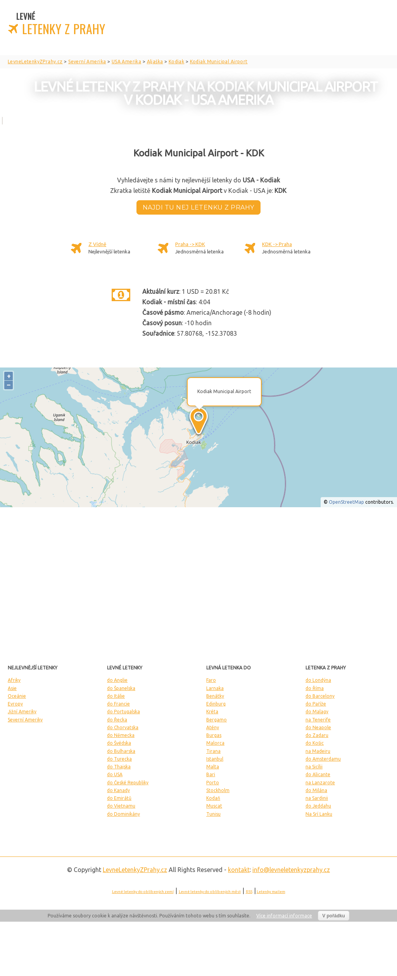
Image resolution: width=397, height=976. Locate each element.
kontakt (239, 869)
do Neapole (318, 727)
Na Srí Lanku (319, 814)
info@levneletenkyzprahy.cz (291, 869)
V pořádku (333, 916)
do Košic (315, 742)
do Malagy (317, 711)
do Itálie (116, 696)
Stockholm (218, 790)
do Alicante (318, 774)
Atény (212, 727)
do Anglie (117, 680)
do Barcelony (320, 696)
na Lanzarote (320, 782)
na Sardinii (317, 798)
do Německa (121, 735)
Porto (212, 782)
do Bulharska (121, 751)
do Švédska (119, 742)
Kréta (212, 711)
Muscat (214, 805)
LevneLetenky (135, 869)
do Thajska (119, 766)
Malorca (215, 742)
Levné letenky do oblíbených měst (210, 891)
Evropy (15, 703)
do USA (115, 774)
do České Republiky (127, 782)
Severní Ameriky (25, 719)
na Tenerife (318, 719)
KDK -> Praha (277, 244)
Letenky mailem (271, 891)
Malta (212, 766)
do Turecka (119, 758)
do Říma (315, 688)
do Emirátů (119, 798)
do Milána (316, 790)
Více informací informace (284, 915)
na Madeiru (318, 751)
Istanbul (214, 758)
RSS (249, 891)
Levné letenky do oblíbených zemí (143, 891)
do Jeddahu (318, 805)
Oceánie (17, 696)
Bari (210, 774)
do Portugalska (123, 711)
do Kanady (118, 790)
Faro (211, 680)
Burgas (213, 735)
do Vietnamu (121, 805)
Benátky (215, 696)
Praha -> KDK (190, 244)
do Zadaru (317, 735)
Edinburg (216, 703)
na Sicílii (314, 766)
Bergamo (216, 719)
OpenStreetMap (346, 501)
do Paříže (316, 703)
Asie (12, 688)
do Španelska (121, 688)
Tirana (213, 751)
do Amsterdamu (323, 758)
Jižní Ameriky (22, 711)
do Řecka (117, 719)
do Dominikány (123, 814)
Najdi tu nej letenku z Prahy (198, 207)
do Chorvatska (122, 727)
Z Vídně (97, 244)
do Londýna (318, 680)
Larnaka (215, 688)
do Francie (118, 703)
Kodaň (213, 798)
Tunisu (213, 814)
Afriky (14, 680)
